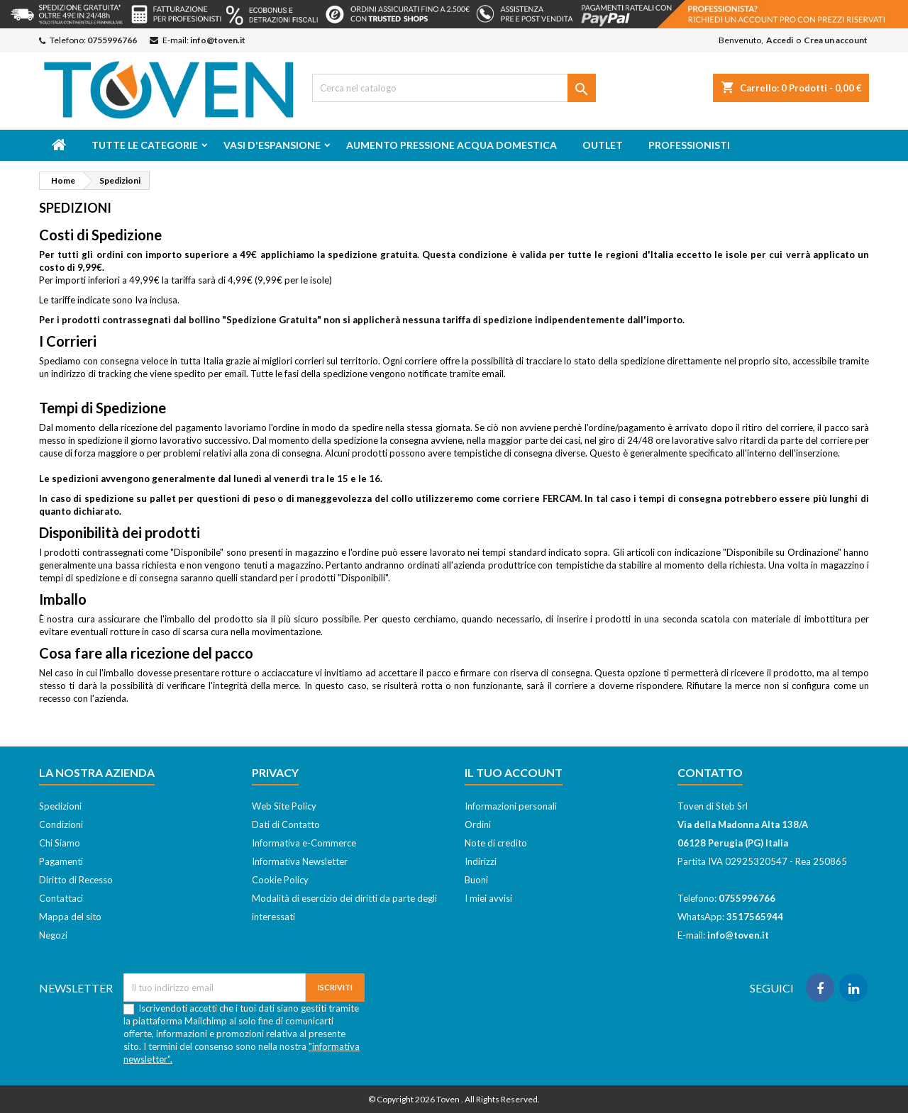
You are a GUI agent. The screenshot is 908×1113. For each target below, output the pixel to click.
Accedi (779, 40)
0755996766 (112, 40)
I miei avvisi (488, 898)
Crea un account (836, 40)
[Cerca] (454, 88)
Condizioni (61, 824)
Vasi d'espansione (272, 145)
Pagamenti (61, 861)
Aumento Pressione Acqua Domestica (451, 145)
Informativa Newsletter (300, 861)
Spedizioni (60, 806)
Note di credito (496, 843)
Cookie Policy (280, 879)
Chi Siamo (59, 843)
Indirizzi (481, 861)
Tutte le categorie (145, 145)
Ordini (478, 824)
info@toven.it (217, 40)
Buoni (476, 879)
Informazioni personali (511, 806)
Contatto (710, 772)
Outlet (602, 145)
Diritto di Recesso (76, 879)
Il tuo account (514, 772)
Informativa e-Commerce (304, 843)
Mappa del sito (70, 916)
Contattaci (61, 898)
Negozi (53, 935)
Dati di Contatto (286, 824)
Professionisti (689, 145)
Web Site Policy (284, 806)
